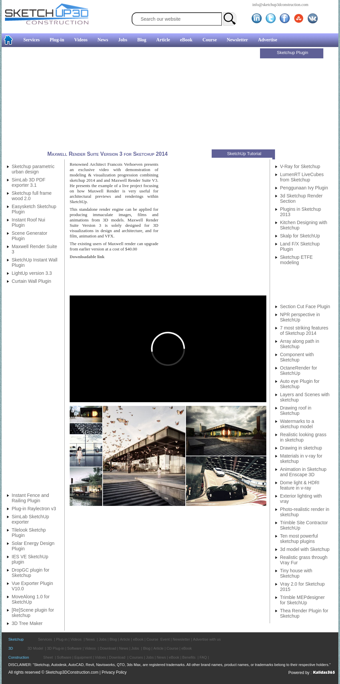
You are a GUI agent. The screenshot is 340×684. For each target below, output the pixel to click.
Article (163, 39)
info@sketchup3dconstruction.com (280, 4)
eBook (186, 39)
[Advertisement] (132, 99)
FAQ (203, 657)
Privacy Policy (114, 672)
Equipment (83, 657)
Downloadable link (87, 256)
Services (31, 39)
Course (209, 39)
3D (10, 648)
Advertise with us (207, 639)
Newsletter (237, 39)
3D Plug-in (55, 648)
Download (108, 648)
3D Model (35, 648)
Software (74, 648)
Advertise (267, 39)
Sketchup (16, 639)
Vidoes (100, 657)
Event (165, 639)
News (103, 39)
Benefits (189, 657)
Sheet (48, 657)
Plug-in (57, 39)
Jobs (122, 39)
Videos (81, 39)
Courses (136, 657)
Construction (18, 657)
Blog (141, 39)
